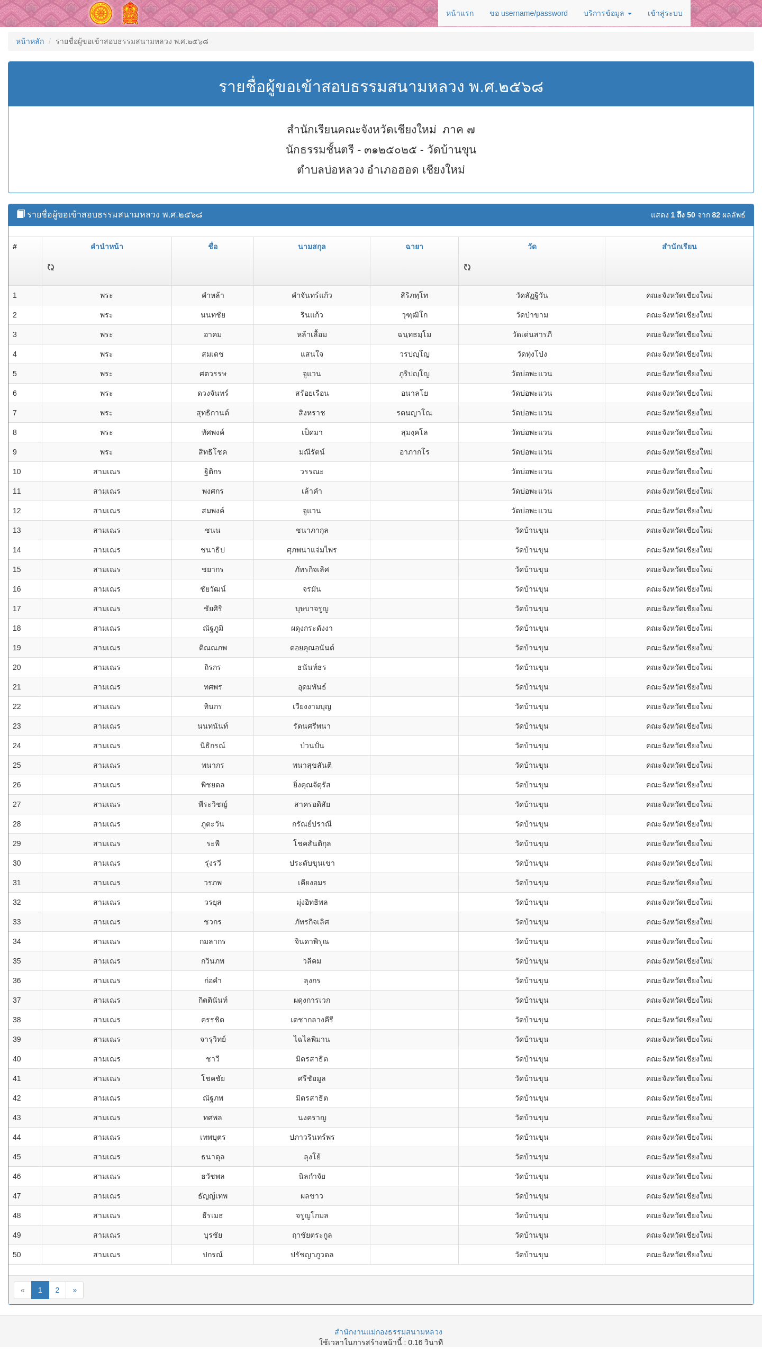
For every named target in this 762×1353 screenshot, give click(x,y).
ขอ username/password (528, 13)
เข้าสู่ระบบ (665, 13)
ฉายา (414, 246)
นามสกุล (312, 246)
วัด (532, 246)
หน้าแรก (460, 13)
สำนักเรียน (679, 246)
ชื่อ (212, 246)
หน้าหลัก (30, 41)
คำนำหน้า (106, 246)
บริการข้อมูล (608, 13)
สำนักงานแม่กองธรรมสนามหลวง (388, 1332)
